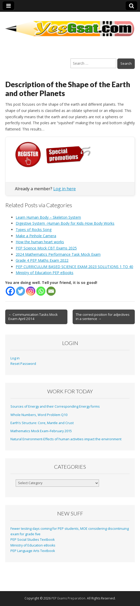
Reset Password (23, 363)
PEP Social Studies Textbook (32, 539)
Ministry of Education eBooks (32, 545)
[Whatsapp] (40, 291)
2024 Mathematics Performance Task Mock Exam (58, 254)
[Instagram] (30, 291)
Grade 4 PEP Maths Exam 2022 (42, 260)
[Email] (51, 291)
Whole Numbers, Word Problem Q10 (38, 415)
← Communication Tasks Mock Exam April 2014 (33, 316)
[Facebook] (10, 291)
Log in (15, 358)
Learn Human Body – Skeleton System (48, 217)
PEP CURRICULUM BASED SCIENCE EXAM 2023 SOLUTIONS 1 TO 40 (74, 266)
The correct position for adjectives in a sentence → (103, 316)
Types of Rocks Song (33, 229)
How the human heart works (40, 241)
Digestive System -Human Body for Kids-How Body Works (65, 223)
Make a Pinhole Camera (36, 235)
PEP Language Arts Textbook (32, 551)
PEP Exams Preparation (68, 598)
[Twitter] (20, 291)
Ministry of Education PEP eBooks (44, 272)
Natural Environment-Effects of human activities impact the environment (65, 439)
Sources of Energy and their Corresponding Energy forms (55, 406)
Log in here (64, 189)
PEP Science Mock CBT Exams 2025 (46, 248)
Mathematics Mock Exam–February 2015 (41, 431)
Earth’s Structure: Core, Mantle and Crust (42, 423)
